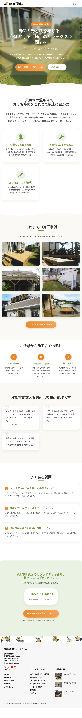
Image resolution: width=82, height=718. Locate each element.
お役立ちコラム (35, 695)
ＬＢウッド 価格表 (36, 688)
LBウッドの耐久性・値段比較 (40, 676)
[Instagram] (5, 668)
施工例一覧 (8, 679)
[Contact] (15, 668)
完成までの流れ (9, 682)
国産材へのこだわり (36, 679)
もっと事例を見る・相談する (41, 326)
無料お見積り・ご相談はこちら (26, 68)
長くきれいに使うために (38, 685)
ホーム (6, 676)
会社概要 (7, 685)
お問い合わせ (8, 688)
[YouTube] (12, 668)
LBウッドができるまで (37, 682)
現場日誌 (33, 691)
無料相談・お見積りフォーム (41, 615)
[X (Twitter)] (9, 668)
